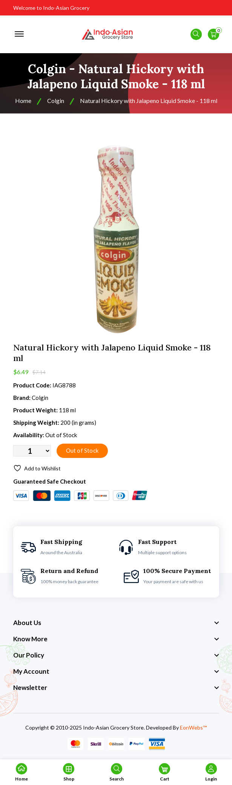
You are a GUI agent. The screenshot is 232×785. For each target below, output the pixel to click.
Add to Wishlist (37, 468)
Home (23, 100)
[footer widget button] (116, 623)
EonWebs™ (193, 727)
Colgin (55, 100)
